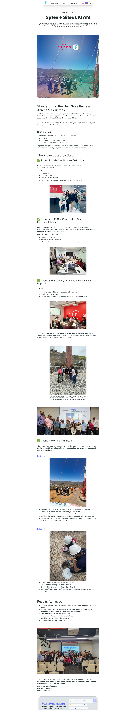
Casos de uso (54, 3)
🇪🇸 (87, 3)
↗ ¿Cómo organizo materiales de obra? (78, 708)
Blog (64, 3)
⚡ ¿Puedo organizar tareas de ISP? (78, 704)
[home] (45, 3)
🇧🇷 (90, 3)
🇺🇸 (83, 3)
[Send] (94, 700)
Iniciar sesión (73, 3)
